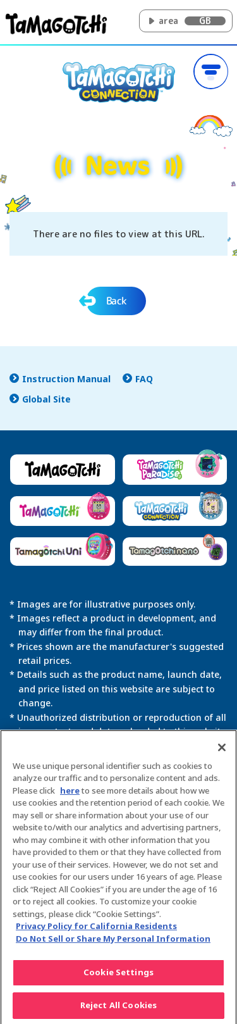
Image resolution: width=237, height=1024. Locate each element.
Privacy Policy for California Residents (96, 930)
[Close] (222, 751)
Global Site (46, 399)
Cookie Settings (118, 976)
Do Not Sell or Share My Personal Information (113, 942)
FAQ (144, 379)
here (70, 794)
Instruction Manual (66, 379)
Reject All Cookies (118, 1009)
